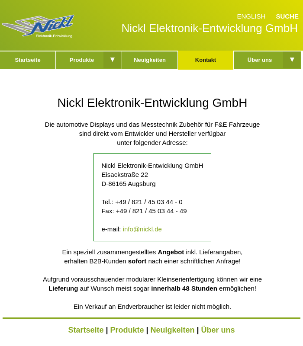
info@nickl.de (142, 229)
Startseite (27, 60)
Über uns (260, 60)
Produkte (82, 60)
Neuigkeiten (150, 60)
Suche (287, 16)
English (251, 16)
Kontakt (205, 60)
